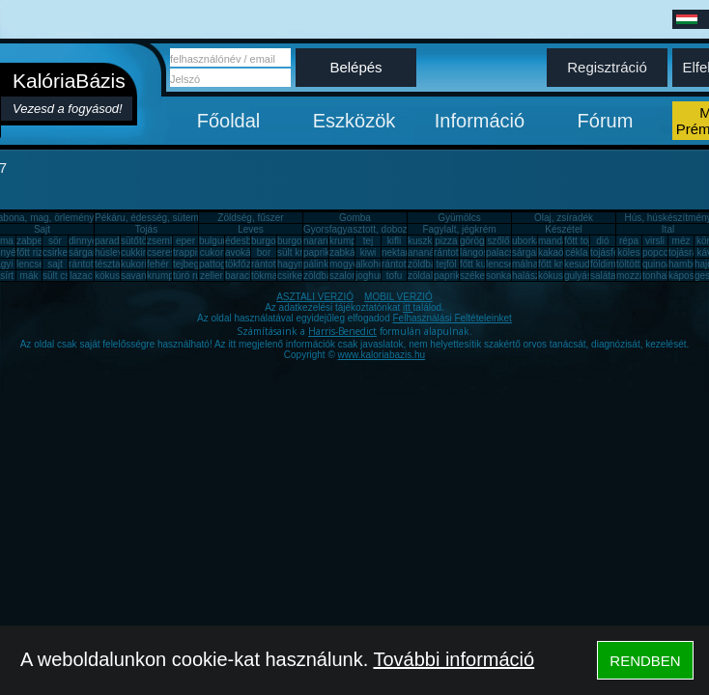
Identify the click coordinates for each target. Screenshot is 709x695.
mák (29, 275)
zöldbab (424, 264)
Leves (251, 229)
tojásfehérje (615, 252)
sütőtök (136, 241)
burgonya (271, 241)
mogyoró (348, 264)
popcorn (659, 252)
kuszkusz (427, 241)
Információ (480, 120)
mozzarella (639, 275)
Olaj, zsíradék (563, 217)
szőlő (498, 241)
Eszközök (354, 120)
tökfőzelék (247, 264)
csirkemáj (63, 252)
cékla (576, 252)
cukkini (136, 252)
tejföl (446, 264)
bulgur (212, 241)
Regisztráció (607, 67)
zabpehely (38, 241)
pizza (446, 241)
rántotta (267, 264)
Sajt (42, 229)
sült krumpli (301, 252)
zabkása (347, 252)
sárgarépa (90, 252)
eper (185, 241)
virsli (655, 241)
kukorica (138, 264)
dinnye (83, 241)
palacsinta (507, 252)
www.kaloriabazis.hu (382, 354)
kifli (394, 241)
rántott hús (456, 252)
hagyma (294, 264)
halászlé (530, 275)
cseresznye (171, 252)
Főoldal (229, 120)
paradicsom (120, 241)
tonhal (655, 275)
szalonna (348, 275)
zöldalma (427, 275)
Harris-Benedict (342, 331)
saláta (603, 275)
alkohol (370, 264)
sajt (55, 264)
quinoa (656, 264)
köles (628, 252)
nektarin (399, 252)
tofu (394, 275)
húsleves (113, 252)
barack (239, 275)
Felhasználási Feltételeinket (451, 318)
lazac (81, 275)
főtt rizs (31, 252)
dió (602, 241)
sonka (499, 275)
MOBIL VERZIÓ (398, 297)
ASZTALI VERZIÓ (315, 297)
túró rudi (191, 275)
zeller (211, 275)
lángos (474, 252)
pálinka (318, 264)
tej (368, 241)
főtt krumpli (561, 264)
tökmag (267, 275)
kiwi (368, 252)
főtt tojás (582, 241)
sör (55, 241)
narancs (320, 241)
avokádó (243, 252)
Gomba (355, 217)
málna (525, 264)
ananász (426, 252)
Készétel (563, 229)
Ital (668, 229)
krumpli (344, 241)
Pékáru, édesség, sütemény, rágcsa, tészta (187, 217)
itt (408, 307)
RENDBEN (645, 661)
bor (263, 252)
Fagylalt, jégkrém (459, 229)
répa (628, 241)
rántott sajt (404, 264)
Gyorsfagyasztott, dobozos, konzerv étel (389, 229)
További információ (453, 659)
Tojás (146, 229)
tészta (108, 264)
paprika (319, 252)
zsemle (162, 241)
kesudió (580, 264)
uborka (527, 241)
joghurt (370, 275)
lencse (30, 264)
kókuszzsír (117, 275)
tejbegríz (191, 264)
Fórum (606, 120)
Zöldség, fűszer (250, 217)
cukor (211, 252)
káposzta (687, 275)
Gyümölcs (459, 217)
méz (681, 241)
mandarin (558, 241)
